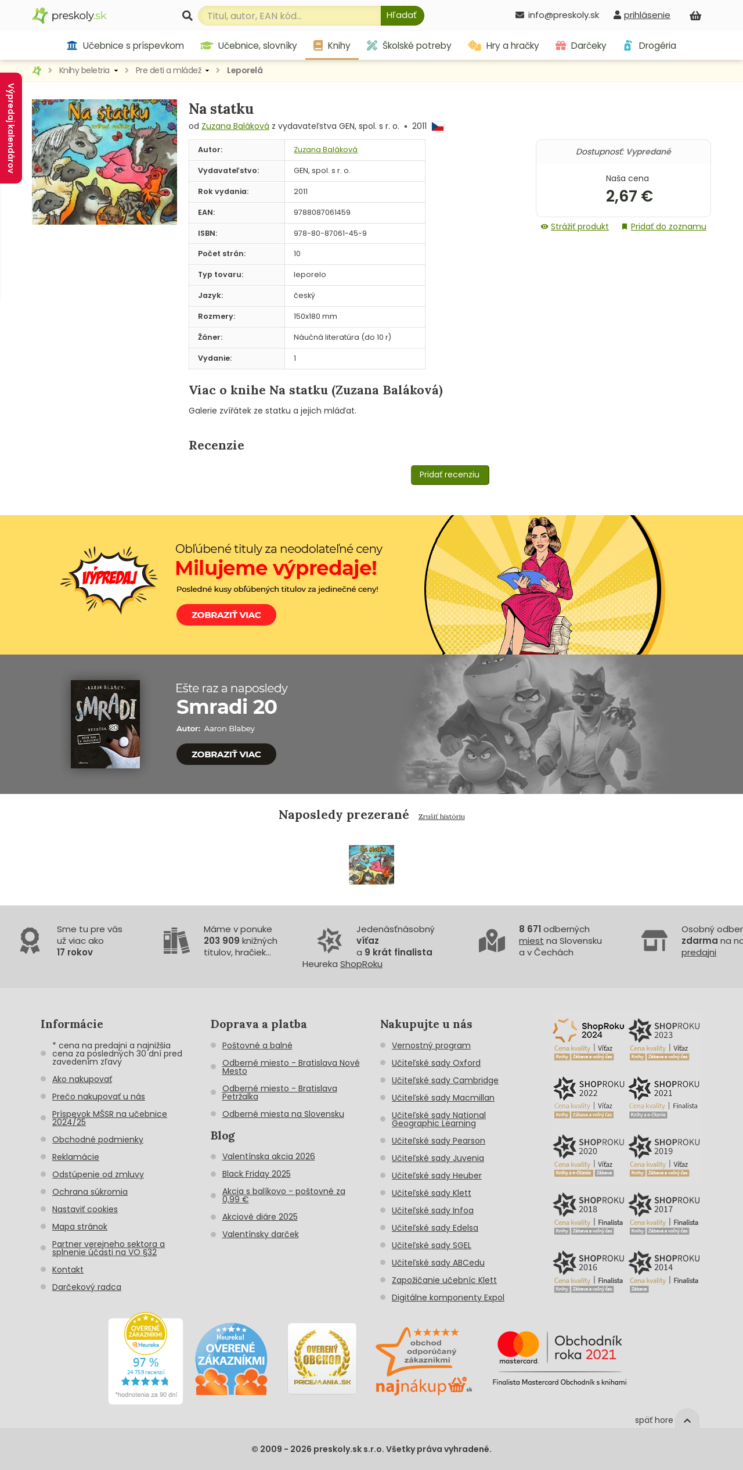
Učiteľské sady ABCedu (438, 1262)
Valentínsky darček (260, 1234)
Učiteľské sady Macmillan (443, 1098)
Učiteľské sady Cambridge (445, 1080)
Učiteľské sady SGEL (431, 1245)
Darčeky (581, 45)
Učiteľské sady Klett (431, 1193)
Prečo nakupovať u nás (98, 1096)
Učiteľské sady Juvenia (438, 1158)
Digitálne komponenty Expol (448, 1297)
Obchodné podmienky (97, 1139)
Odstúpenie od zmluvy (98, 1174)
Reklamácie (75, 1157)
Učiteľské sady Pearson (438, 1140)
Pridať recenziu (449, 474)
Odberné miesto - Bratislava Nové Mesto (291, 1067)
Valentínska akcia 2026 (268, 1156)
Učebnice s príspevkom (125, 45)
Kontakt (68, 1269)
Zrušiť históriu (442, 816)
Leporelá (244, 70)
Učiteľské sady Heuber (437, 1175)
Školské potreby (409, 45)
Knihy (332, 45)
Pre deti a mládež (168, 70)
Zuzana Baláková (235, 126)
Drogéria (649, 45)
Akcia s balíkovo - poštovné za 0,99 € (283, 1195)
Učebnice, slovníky (249, 45)
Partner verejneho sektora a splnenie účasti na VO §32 (108, 1248)
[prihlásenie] (642, 15)
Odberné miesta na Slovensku (283, 1114)
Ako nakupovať (82, 1079)
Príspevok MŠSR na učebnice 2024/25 (109, 1118)
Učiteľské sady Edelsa (435, 1228)
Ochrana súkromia (90, 1192)
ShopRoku (361, 964)
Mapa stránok (79, 1226)
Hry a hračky (503, 45)
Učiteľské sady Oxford (436, 1063)
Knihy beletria (84, 70)
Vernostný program (431, 1045)
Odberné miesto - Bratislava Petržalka (279, 1092)
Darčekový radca (86, 1287)
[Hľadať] (402, 16)
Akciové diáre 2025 (260, 1217)
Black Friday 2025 (256, 1174)
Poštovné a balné (257, 1045)
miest (531, 941)
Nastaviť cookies (85, 1209)
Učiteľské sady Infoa (433, 1210)
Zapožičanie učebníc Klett (444, 1280)
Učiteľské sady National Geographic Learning (439, 1119)
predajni (698, 952)
